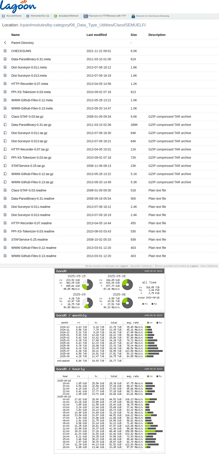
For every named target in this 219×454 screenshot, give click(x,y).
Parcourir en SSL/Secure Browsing (152, 16)
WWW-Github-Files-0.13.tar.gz (32, 182)
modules (39, 25)
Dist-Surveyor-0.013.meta (29, 75)
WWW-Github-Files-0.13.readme (33, 256)
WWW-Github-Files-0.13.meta (32, 108)
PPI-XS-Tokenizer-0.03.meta (31, 92)
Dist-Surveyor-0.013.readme (30, 215)
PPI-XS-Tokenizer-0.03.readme (32, 231)
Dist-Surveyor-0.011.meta (29, 67)
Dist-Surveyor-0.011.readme (30, 206)
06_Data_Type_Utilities (91, 25)
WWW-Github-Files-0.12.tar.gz (32, 174)
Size (134, 35)
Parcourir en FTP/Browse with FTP (107, 15)
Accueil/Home (13, 15)
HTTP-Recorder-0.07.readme (31, 223)
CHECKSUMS (21, 51)
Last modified (97, 35)
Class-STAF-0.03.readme (28, 190)
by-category (58, 25)
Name (15, 35)
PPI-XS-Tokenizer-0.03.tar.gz (31, 157)
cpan (25, 25)
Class (119, 25)
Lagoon (124, 266)
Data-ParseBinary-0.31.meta (31, 59)
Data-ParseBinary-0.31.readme (32, 198)
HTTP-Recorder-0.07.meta (29, 84)
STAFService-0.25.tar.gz (28, 166)
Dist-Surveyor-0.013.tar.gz (29, 141)
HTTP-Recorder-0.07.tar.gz (30, 149)
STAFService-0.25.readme (29, 239)
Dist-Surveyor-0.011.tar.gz (29, 133)
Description (156, 35)
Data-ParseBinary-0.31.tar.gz (31, 125)
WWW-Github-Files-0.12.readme (33, 247)
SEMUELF (134, 25)
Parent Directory (22, 43)
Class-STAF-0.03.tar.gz (27, 116)
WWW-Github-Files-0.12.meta (32, 100)
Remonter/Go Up (40, 15)
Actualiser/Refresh (68, 15)
